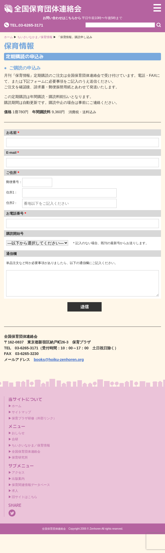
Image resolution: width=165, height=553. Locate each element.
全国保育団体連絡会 (26, 451)
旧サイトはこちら (24, 497)
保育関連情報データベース (31, 485)
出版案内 (18, 479)
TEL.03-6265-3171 (26, 25)
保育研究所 (20, 457)
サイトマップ (21, 412)
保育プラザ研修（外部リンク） (34, 418)
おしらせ (18, 433)
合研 (15, 439)
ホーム (8, 37)
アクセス (18, 472)
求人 (15, 491)
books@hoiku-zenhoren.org (59, 359)
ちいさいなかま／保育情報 (34, 37)
